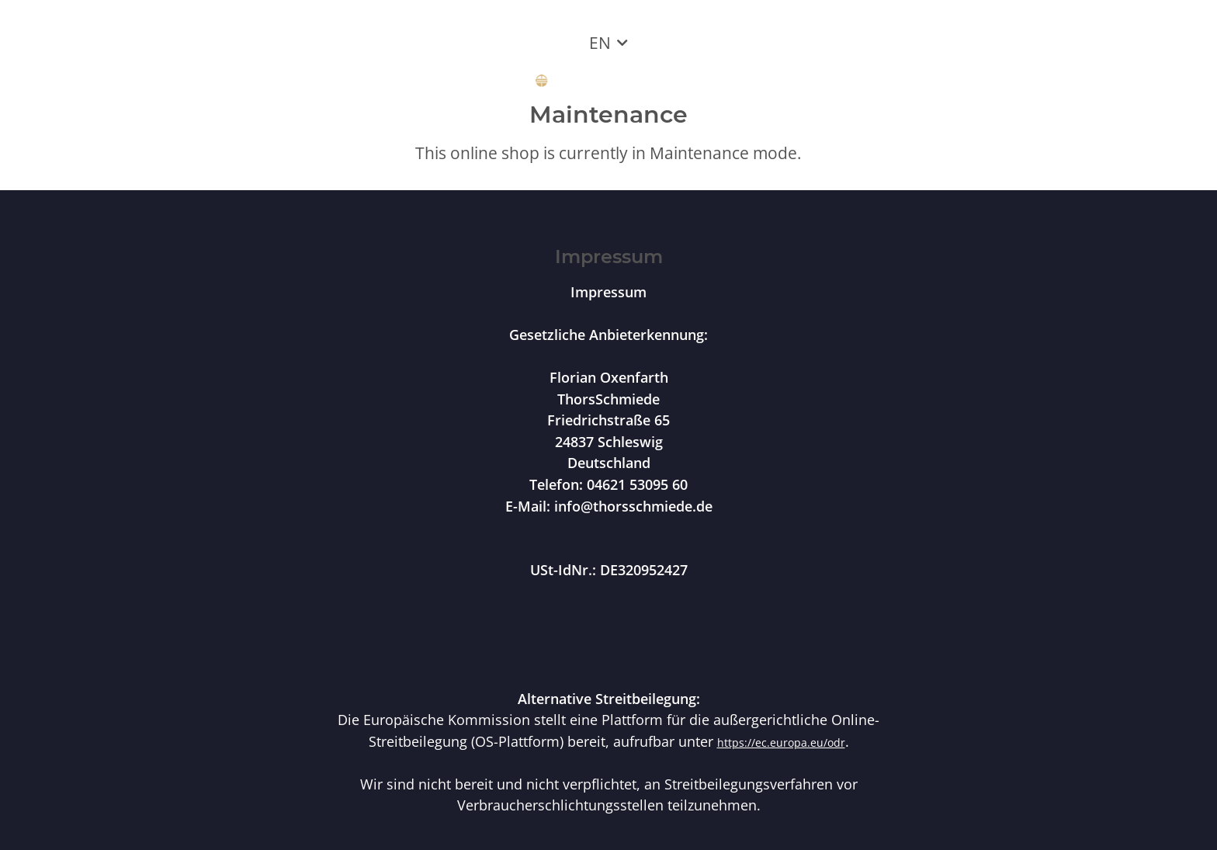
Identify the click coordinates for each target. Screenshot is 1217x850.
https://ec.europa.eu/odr (781, 742)
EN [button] (600, 43)
